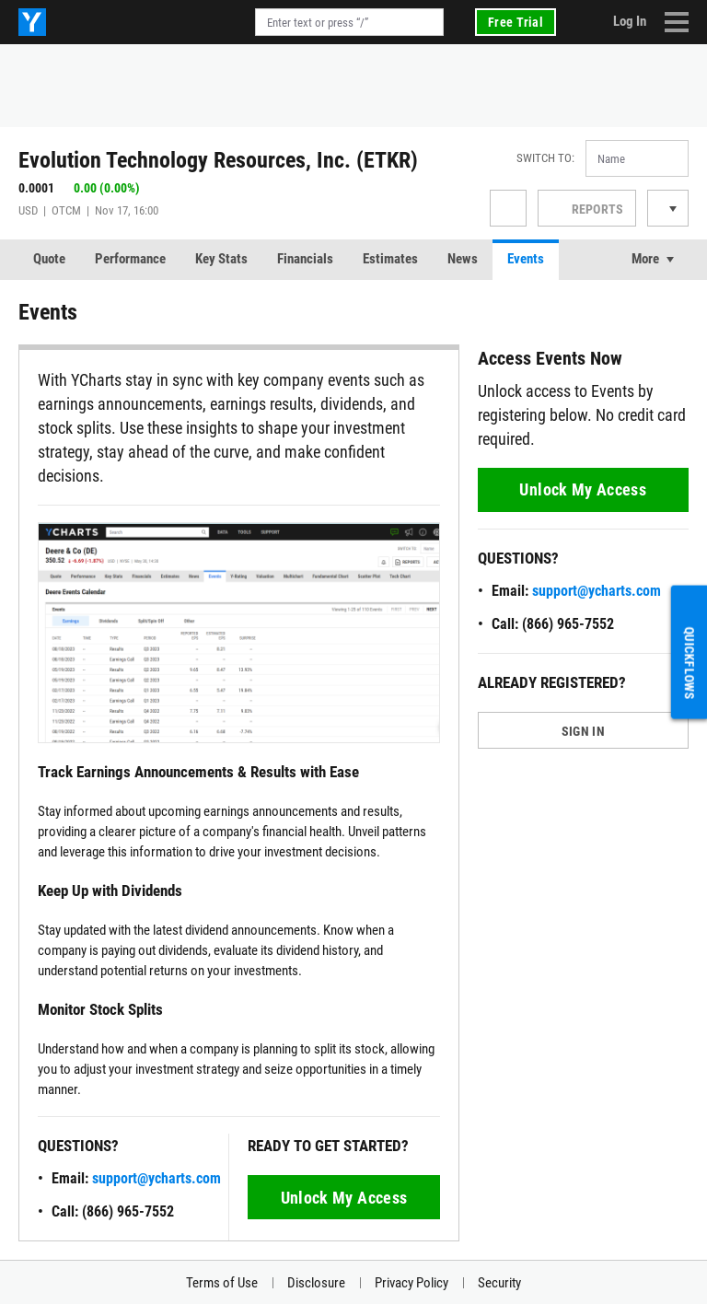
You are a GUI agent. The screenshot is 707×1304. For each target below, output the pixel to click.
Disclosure (316, 1283)
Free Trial (515, 22)
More (645, 258)
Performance (130, 258)
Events (525, 258)
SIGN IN (583, 731)
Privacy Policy (411, 1283)
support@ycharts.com (156, 1178)
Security (499, 1283)
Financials (305, 258)
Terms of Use (222, 1283)
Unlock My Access (344, 1197)
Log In (629, 21)
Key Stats (221, 258)
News (462, 258)
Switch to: (545, 158)
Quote (49, 258)
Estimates (390, 258)
